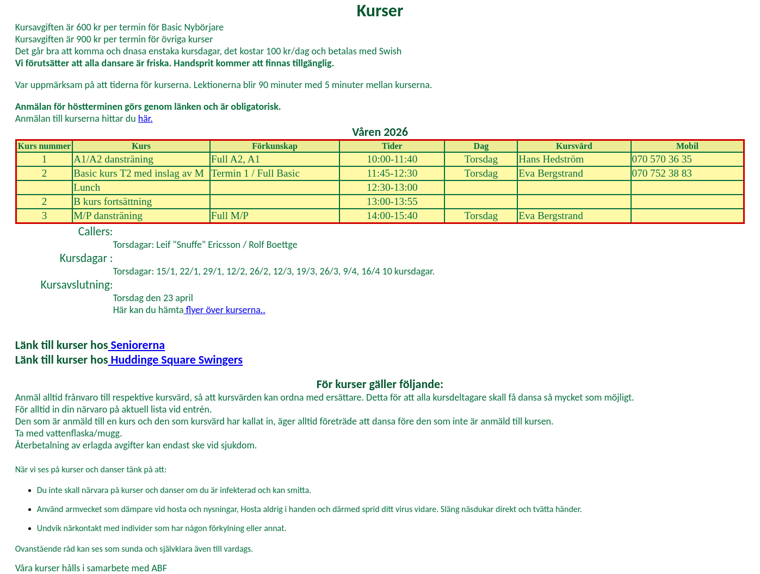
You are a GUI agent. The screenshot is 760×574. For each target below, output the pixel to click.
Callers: (95, 231)
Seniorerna (136, 345)
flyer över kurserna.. (224, 310)
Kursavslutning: (77, 284)
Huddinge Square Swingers (175, 359)
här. (145, 118)
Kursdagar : (86, 258)
